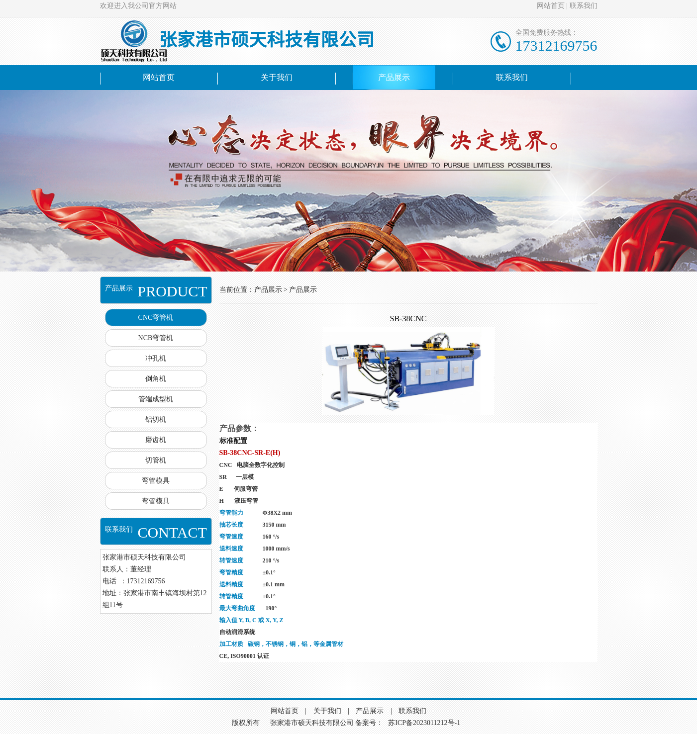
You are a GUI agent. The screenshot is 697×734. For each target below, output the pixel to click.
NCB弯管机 (156, 338)
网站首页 (551, 5)
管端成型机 (155, 399)
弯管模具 (156, 480)
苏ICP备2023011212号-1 (424, 723)
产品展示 (394, 77)
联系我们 (583, 5)
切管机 (155, 460)
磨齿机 (155, 440)
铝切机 (155, 419)
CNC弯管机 (156, 317)
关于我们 (277, 77)
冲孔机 (155, 358)
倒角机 (155, 378)
